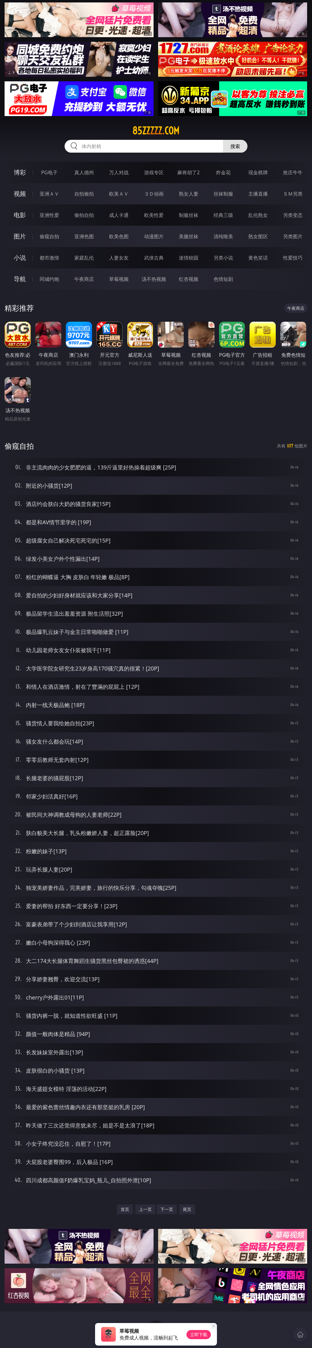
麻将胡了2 (188, 172)
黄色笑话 (258, 257)
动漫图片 (154, 236)
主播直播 (258, 193)
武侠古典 (154, 257)
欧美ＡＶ (119, 193)
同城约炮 (49, 279)
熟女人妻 (188, 193)
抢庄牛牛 (293, 172)
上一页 (145, 1209)
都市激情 (49, 257)
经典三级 (223, 215)
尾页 (187, 1209)
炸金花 (223, 172)
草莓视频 (119, 279)
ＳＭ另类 (293, 193)
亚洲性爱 (49, 215)
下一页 (166, 1209)
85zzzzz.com (155, 131)
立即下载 (198, 1334)
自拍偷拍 (84, 193)
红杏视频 (188, 279)
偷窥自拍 (49, 236)
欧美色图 (119, 236)
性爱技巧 (293, 257)
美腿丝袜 (188, 236)
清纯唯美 (223, 236)
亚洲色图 (84, 236)
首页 (125, 1209)
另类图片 (293, 236)
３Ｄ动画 (154, 193)
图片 (20, 236)
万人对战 (119, 172)
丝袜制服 (223, 193)
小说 (20, 257)
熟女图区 (258, 236)
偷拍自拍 (84, 215)
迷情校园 (188, 257)
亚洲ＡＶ (49, 193)
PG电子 (49, 172)
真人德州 (84, 172)
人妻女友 (119, 257)
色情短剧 (223, 279)
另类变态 (293, 215)
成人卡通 (119, 215)
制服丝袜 (188, 215)
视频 (20, 193)
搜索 (235, 146)
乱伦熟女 (258, 215)
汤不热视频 (154, 279)
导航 (20, 279)
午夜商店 (84, 279)
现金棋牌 (258, 172)
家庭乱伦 (84, 257)
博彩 (20, 172)
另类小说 (223, 257)
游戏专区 (154, 172)
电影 (20, 215)
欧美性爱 (154, 215)
